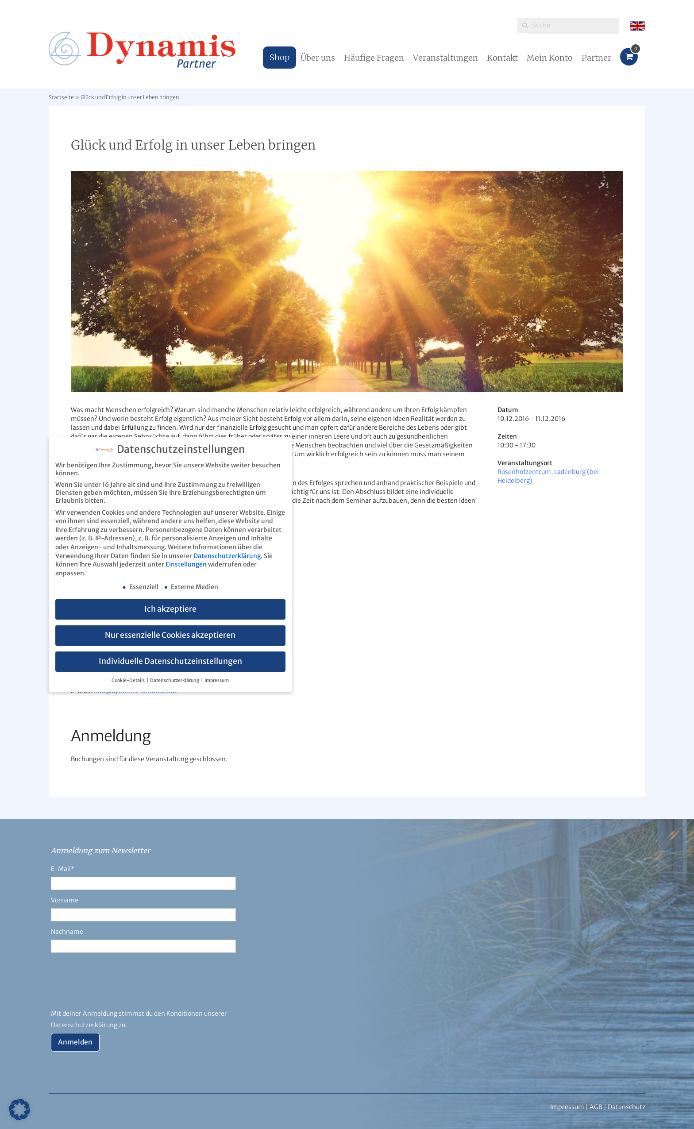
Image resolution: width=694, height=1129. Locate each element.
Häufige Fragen (374, 58)
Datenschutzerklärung (227, 556)
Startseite (61, 97)
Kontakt (502, 58)
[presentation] (118, 986)
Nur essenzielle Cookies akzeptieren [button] (170, 635)
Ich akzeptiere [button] (170, 609)
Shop (279, 57)
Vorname (64, 900)
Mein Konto (550, 58)
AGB (596, 1107)
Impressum (216, 680)
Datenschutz (626, 1107)
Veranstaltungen (445, 58)
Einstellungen (186, 564)
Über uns (318, 58)
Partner (596, 58)
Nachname (67, 932)
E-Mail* (62, 869)
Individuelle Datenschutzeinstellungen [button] (170, 661)
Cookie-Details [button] (129, 680)
